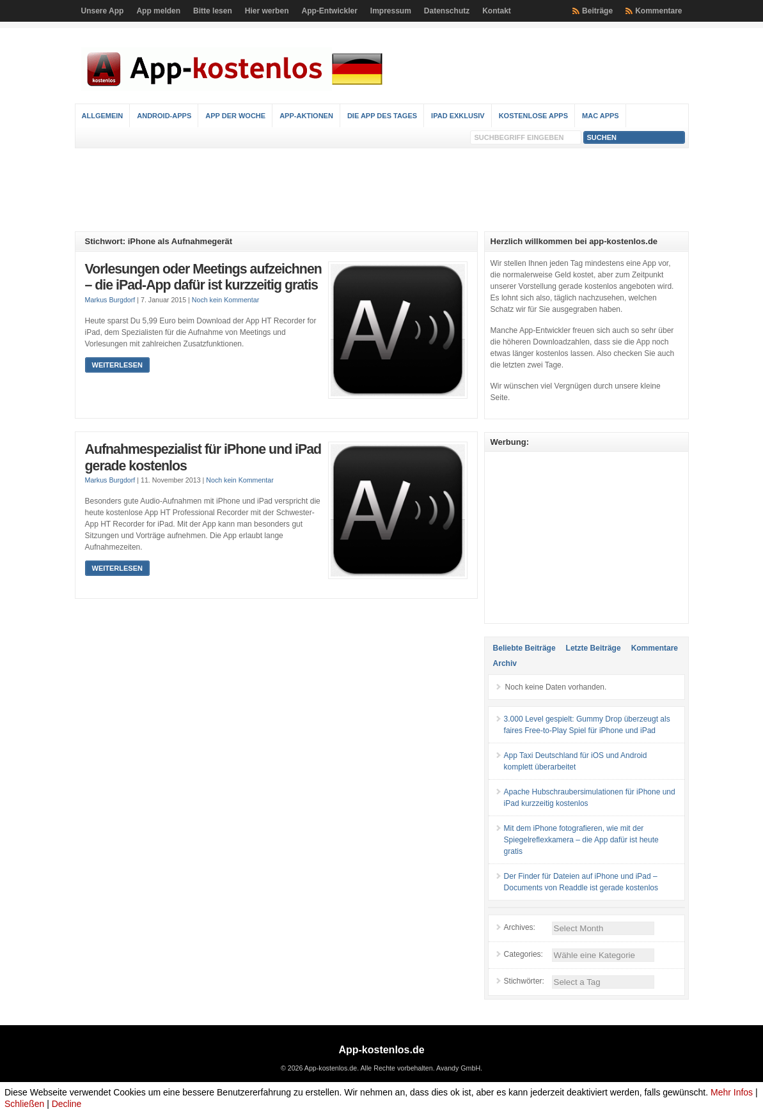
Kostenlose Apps (533, 116)
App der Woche (235, 116)
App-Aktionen (306, 116)
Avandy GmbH (458, 1068)
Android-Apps (164, 116)
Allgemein (102, 116)
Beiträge (597, 10)
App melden (158, 10)
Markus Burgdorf (110, 300)
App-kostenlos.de (381, 1049)
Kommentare (658, 10)
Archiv (505, 663)
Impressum (390, 10)
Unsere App (102, 10)
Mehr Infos (732, 1092)
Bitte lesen (212, 10)
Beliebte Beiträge (524, 648)
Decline (67, 1104)
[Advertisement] (382, 190)
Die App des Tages (382, 116)
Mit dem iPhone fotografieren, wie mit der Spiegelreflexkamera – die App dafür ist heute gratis (581, 840)
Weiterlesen (117, 365)
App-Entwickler (329, 10)
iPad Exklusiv (458, 116)
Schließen (24, 1104)
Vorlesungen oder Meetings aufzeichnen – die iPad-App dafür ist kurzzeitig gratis (203, 277)
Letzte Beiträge (593, 648)
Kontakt (496, 10)
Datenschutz (446, 10)
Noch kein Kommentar (225, 300)
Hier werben (267, 10)
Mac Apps (600, 116)
